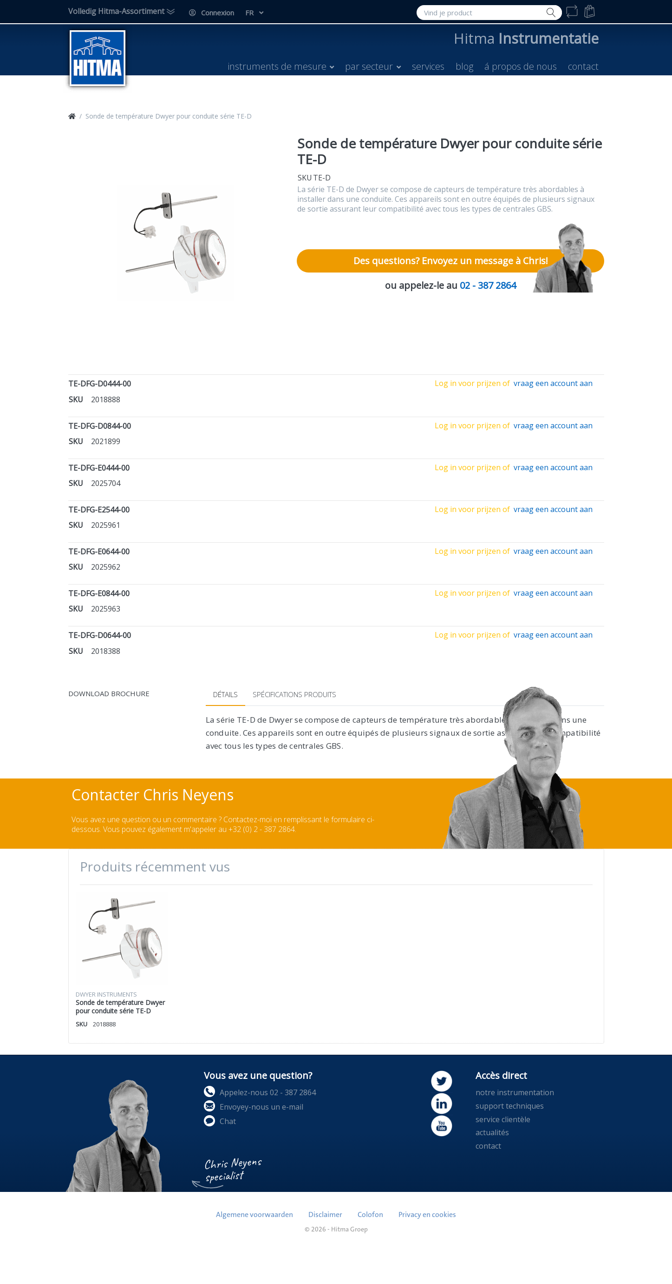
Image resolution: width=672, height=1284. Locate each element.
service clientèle (503, 1119)
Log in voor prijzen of (472, 383)
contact (488, 1146)
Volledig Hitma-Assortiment (116, 11)
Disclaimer (325, 1215)
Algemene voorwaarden (254, 1215)
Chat (220, 1121)
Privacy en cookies (427, 1215)
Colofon (370, 1215)
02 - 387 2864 (488, 285)
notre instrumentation (515, 1092)
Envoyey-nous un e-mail (253, 1106)
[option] (175, 242)
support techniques (510, 1106)
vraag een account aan (553, 383)
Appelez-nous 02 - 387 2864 (260, 1092)
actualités (492, 1132)
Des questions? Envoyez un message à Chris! (450, 260)
